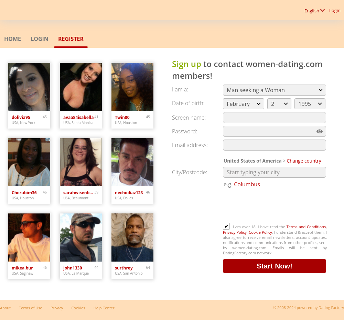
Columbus (247, 184)
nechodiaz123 (129, 193)
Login (335, 10)
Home (12, 39)
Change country (304, 160)
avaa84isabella (78, 117)
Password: (184, 131)
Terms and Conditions (306, 226)
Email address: (190, 145)
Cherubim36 (24, 193)
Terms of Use (30, 307)
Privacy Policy (235, 232)
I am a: (180, 89)
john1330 (72, 268)
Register (71, 39)
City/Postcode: (189, 172)
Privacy (57, 307)
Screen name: (189, 117)
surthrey (124, 268)
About (5, 307)
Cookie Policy (260, 232)
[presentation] (275, 205)
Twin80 (122, 117)
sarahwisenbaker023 (79, 193)
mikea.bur (22, 268)
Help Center (104, 307)
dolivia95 (21, 117)
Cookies (78, 307)
